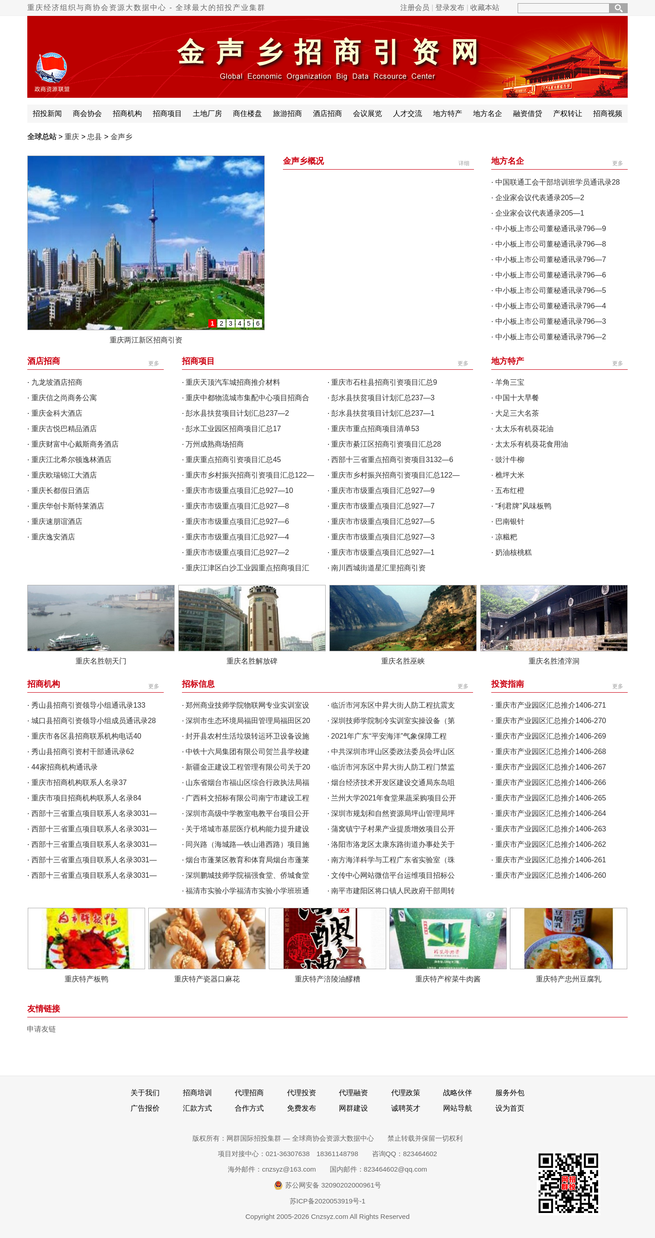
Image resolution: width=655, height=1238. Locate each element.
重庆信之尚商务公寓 (64, 398)
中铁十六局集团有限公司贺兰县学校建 (247, 751)
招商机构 (127, 113)
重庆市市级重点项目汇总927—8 (237, 506)
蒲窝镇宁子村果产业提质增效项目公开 (393, 829)
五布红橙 (509, 490)
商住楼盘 (247, 113)
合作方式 (249, 1108)
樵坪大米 (509, 475)
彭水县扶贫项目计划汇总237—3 (383, 398)
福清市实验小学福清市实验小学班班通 (247, 891)
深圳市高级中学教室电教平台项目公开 (247, 813)
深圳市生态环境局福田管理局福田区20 (248, 721)
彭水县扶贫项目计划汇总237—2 (237, 413)
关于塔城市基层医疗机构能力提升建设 (247, 829)
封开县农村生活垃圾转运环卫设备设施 (247, 736)
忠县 (94, 137)
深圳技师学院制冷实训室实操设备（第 (393, 721)
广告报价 (145, 1108)
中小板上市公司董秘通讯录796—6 (550, 275)
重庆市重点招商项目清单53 (375, 429)
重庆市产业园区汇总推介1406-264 (550, 813)
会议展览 (367, 113)
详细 (463, 163)
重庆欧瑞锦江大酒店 (64, 475)
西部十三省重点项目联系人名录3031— (94, 813)
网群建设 (353, 1108)
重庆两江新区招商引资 (146, 340)
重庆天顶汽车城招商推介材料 (233, 382)
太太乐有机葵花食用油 (531, 444)
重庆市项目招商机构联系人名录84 (86, 798)
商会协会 (87, 113)
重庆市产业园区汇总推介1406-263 (550, 829)
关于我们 (145, 1093)
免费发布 (301, 1108)
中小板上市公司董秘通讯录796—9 (550, 228)
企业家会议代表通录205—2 (539, 197)
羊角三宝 (509, 382)
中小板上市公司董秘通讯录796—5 (550, 290)
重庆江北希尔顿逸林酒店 (71, 459)
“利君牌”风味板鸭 (523, 506)
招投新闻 (47, 113)
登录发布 (449, 7)
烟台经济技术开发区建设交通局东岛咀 (393, 782)
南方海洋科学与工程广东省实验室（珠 (393, 860)
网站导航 (457, 1108)
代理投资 (301, 1093)
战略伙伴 (457, 1093)
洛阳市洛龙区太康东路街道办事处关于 (393, 844)
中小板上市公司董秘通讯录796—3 (550, 321)
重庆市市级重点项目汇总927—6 (237, 521)
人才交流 (407, 113)
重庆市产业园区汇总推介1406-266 (550, 782)
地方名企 (487, 113)
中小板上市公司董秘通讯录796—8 (550, 244)
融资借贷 (527, 113)
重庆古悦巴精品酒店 (64, 429)
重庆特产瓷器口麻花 (207, 979)
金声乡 (121, 137)
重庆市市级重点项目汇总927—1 (383, 552)
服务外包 (509, 1093)
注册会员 (414, 7)
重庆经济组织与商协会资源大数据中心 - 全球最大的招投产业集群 (146, 7)
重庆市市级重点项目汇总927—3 (383, 537)
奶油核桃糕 (513, 552)
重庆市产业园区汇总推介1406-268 (550, 751)
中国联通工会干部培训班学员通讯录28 (557, 182)
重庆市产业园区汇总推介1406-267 (550, 767)
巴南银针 (509, 521)
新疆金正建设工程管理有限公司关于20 (248, 767)
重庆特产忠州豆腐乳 (568, 979)
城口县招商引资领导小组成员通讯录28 (93, 721)
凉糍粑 (506, 537)
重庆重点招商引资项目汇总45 (233, 459)
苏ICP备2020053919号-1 (328, 1201)
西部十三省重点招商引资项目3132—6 (392, 459)
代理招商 (249, 1093)
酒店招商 (327, 113)
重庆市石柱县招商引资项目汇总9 (384, 382)
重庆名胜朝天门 (101, 661)
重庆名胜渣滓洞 (554, 661)
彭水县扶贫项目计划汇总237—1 (383, 413)
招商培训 (197, 1093)
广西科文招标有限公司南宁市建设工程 (247, 798)
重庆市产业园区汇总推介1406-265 (550, 798)
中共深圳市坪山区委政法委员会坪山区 (393, 751)
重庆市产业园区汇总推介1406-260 (550, 875)
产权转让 (567, 113)
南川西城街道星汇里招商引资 (378, 568)
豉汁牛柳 (509, 459)
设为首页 (509, 1108)
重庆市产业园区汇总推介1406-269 (550, 736)
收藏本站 (484, 7)
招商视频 (607, 113)
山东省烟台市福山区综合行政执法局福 (247, 782)
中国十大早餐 (517, 398)
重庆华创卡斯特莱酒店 (67, 506)
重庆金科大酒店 (56, 413)
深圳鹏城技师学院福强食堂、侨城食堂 (247, 875)
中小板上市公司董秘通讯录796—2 (550, 337)
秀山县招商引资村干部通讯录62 (82, 751)
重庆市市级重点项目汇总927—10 (239, 490)
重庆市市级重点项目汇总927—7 (383, 506)
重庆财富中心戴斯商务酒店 (75, 444)
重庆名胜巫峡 (403, 661)
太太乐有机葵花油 (524, 429)
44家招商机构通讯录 (64, 767)
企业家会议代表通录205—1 (539, 213)
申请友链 (41, 1029)
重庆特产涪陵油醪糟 (327, 979)
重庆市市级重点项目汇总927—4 (237, 537)
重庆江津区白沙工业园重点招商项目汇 (247, 568)
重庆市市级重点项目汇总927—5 (383, 521)
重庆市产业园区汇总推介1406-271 (550, 705)
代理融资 (353, 1093)
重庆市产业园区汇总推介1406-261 (550, 860)
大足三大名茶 (517, 413)
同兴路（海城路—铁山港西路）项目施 (247, 844)
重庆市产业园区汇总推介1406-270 (550, 721)
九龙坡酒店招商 (56, 382)
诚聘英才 (405, 1108)
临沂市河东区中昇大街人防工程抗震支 (393, 705)
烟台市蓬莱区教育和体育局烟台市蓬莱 (247, 860)
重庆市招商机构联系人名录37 (79, 782)
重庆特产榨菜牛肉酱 (448, 979)
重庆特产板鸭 (86, 979)
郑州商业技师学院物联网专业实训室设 (247, 705)
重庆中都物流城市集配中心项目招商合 (247, 398)
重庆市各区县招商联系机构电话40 (86, 736)
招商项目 (167, 113)
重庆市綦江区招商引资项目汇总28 (386, 444)
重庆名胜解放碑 (252, 661)
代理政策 (405, 1093)
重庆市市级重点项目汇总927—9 (383, 490)
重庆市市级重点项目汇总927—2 (237, 552)
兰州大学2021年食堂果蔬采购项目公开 (394, 798)
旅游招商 (287, 113)
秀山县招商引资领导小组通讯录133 (88, 705)
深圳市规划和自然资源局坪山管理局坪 (393, 813)
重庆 (72, 137)
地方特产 (447, 113)
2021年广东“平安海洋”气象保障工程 (389, 736)
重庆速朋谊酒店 (56, 521)
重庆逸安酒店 (53, 537)
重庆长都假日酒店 (60, 490)
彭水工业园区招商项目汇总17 (233, 429)
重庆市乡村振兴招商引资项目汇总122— (250, 475)
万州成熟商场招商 (215, 444)
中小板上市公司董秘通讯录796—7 (550, 259)
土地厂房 (207, 113)
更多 (617, 163)
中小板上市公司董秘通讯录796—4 (550, 306)
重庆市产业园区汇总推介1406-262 (550, 844)
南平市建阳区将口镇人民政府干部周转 (393, 891)
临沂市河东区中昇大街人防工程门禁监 (393, 767)
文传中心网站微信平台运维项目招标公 (393, 875)
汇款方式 (197, 1108)
